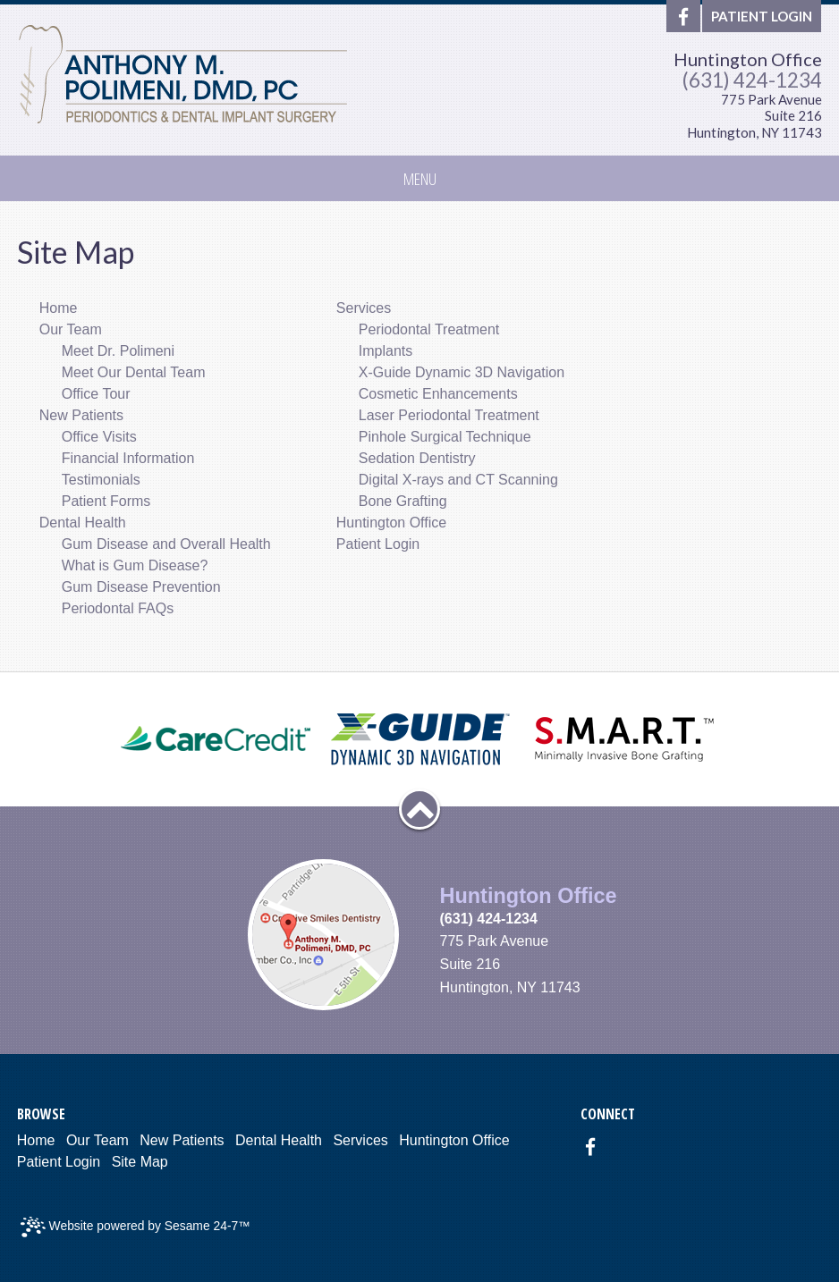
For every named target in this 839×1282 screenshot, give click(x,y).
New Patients (182, 1140)
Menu (419, 178)
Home (36, 1140)
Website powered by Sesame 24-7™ (135, 1227)
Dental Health (278, 1140)
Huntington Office (748, 59)
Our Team (97, 1140)
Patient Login (58, 1161)
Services (360, 1140)
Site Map (140, 1161)
